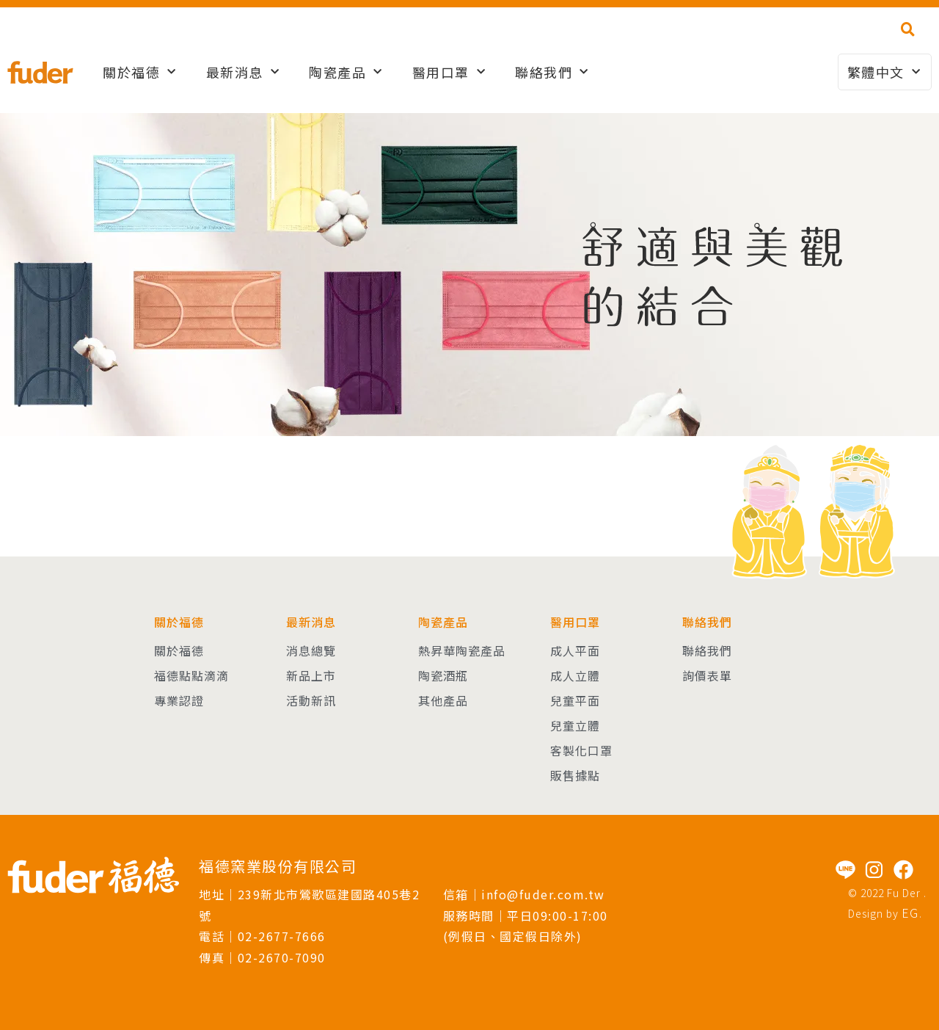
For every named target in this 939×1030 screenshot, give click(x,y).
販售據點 (575, 775)
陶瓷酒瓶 (443, 675)
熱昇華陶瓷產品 (461, 650)
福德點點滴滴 (191, 675)
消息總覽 (311, 650)
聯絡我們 (552, 72)
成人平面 (575, 650)
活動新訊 (311, 700)
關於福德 (140, 72)
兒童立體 (575, 725)
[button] (908, 29)
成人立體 (575, 675)
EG (910, 912)
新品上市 (311, 675)
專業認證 (179, 700)
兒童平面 (575, 700)
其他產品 (443, 700)
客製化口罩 (581, 750)
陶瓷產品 (346, 72)
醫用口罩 (449, 72)
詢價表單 (707, 675)
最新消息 (243, 72)
